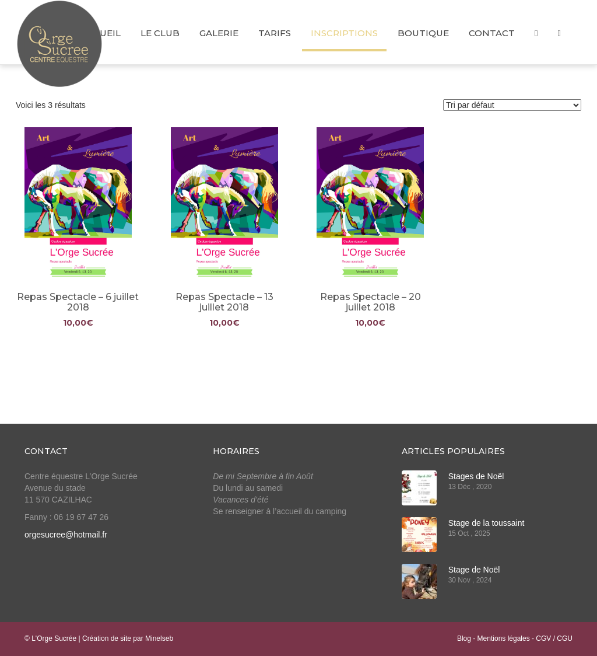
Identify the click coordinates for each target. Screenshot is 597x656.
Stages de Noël (476, 476)
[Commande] (512, 105)
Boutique (423, 33)
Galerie (218, 33)
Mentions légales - (506, 638)
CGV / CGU (554, 638)
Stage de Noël (474, 569)
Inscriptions (344, 33)
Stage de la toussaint (486, 523)
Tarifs (274, 33)
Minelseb (159, 638)
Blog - (467, 638)
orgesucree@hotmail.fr (65, 534)
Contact (492, 33)
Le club (160, 33)
